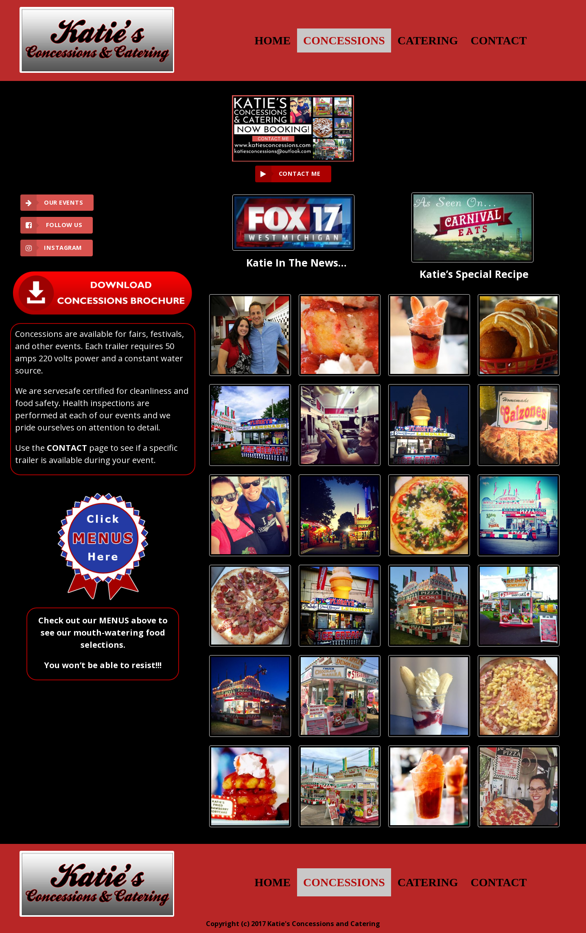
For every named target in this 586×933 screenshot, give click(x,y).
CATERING (428, 40)
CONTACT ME (300, 173)
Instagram (63, 247)
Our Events (63, 202)
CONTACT (499, 40)
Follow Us (63, 225)
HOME (272, 40)
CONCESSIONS (344, 40)
